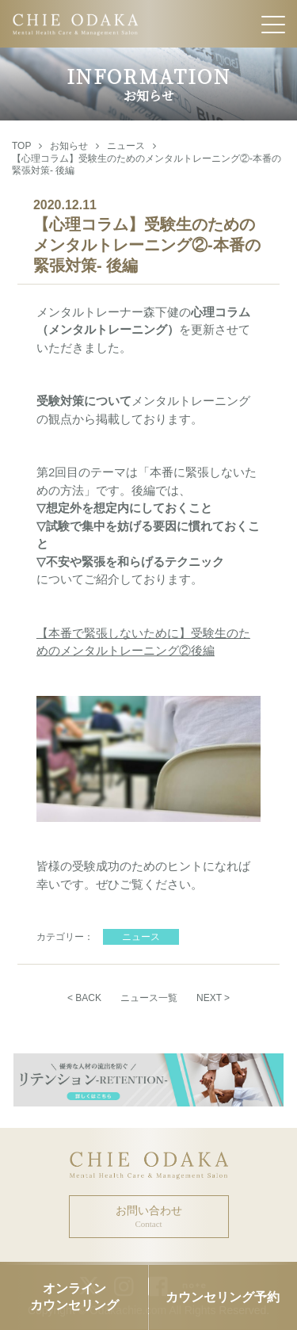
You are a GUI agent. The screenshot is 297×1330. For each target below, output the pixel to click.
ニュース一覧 (148, 997)
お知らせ (69, 145)
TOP (21, 145)
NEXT (209, 997)
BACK (88, 997)
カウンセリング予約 (223, 1297)
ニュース (126, 145)
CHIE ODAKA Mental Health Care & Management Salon (148, 24)
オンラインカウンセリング (74, 1297)
